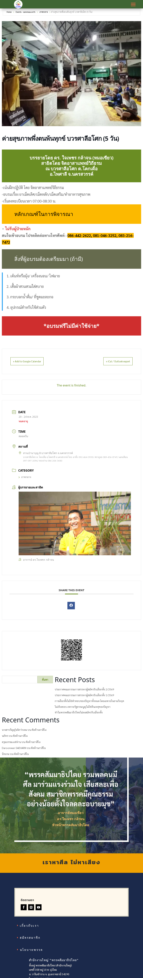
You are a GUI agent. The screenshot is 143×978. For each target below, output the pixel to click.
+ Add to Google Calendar (32, 363)
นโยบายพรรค (31, 951)
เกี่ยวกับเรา (29, 927)
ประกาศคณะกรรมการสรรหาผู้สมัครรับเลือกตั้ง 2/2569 (84, 691)
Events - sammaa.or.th (25, 13)
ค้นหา (45, 681)
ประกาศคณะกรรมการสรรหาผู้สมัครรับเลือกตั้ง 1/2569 (84, 697)
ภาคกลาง (43, 13)
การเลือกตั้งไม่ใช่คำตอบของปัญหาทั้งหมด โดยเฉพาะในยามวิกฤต (89, 702)
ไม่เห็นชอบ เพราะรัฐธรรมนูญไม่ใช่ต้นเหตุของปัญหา (82, 708)
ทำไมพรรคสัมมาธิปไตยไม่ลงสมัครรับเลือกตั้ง (79, 714)
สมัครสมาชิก (30, 939)
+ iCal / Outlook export (112, 363)
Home (9, 13)
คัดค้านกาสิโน (39, 731)
